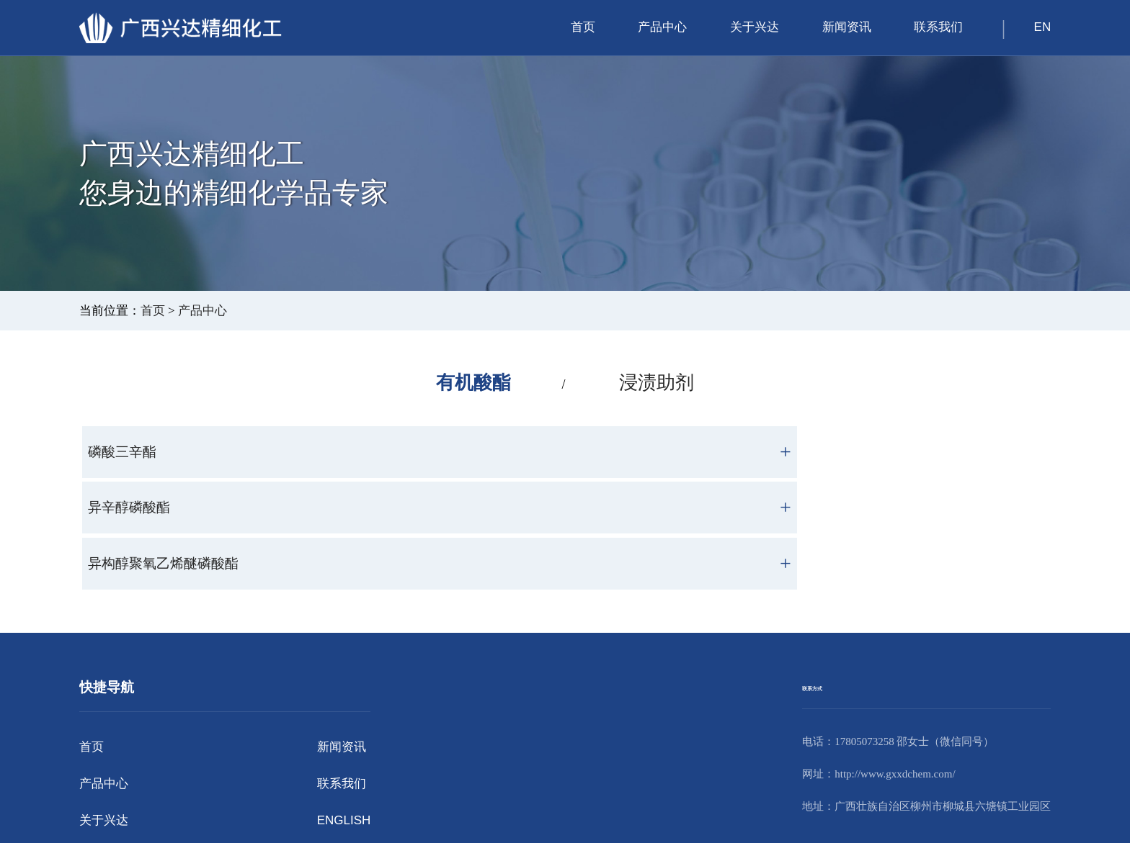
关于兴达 (754, 27)
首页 (583, 27)
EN (1042, 27)
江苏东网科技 (747, 806)
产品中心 (662, 27)
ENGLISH (344, 719)
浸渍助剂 (660, 383)
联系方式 (829, 584)
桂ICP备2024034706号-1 (580, 806)
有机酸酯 (470, 383)
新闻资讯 (846, 27)
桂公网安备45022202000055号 (571, 818)
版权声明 (650, 806)
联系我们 (938, 27)
